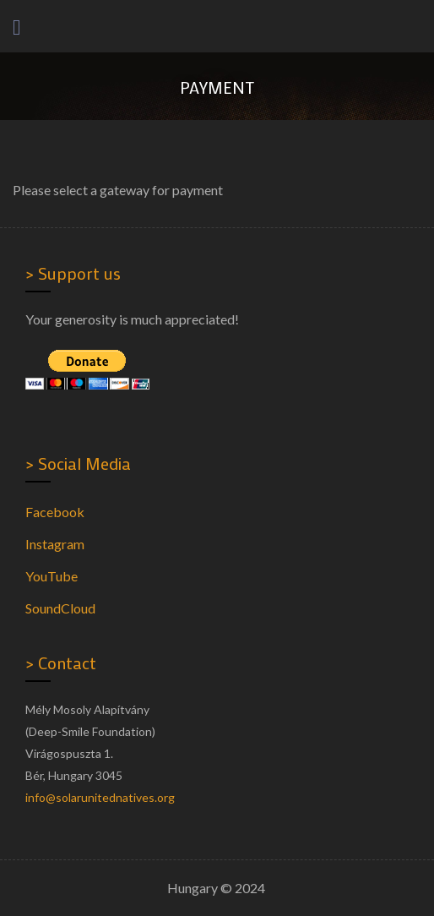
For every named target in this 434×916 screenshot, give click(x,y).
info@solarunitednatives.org (100, 797)
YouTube (51, 576)
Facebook (54, 512)
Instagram (54, 544)
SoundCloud (60, 608)
